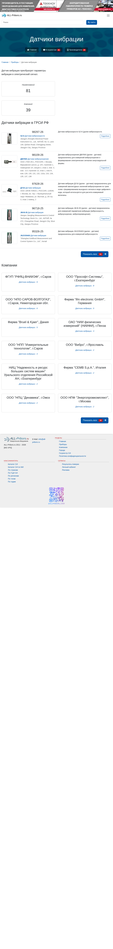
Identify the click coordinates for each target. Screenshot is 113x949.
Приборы (63, 444)
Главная (32, 50)
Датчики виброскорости (32, 136)
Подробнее (105, 136)
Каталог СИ (13, 464)
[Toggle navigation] (108, 15)
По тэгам (11, 479)
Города (62, 450)
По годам (12, 482)
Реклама (65, 470)
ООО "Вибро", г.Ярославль (84, 344)
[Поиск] (42, 22)
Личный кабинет (69, 467)
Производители (76, 50)
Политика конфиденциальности (72, 456)
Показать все (94, 254)
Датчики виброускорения (34, 159)
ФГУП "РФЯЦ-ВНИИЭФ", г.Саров (28, 276)
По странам (13, 470)
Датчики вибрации (30, 188)
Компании (63, 447)
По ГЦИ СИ (13, 473)
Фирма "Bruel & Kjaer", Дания (28, 322)
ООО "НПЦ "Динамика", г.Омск (28, 397)
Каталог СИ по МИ (16, 467)
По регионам (13, 476)
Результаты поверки (70, 464)
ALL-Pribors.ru (12, 15)
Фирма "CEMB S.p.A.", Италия (85, 367)
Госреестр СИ (65, 453)
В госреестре (51, 50)
